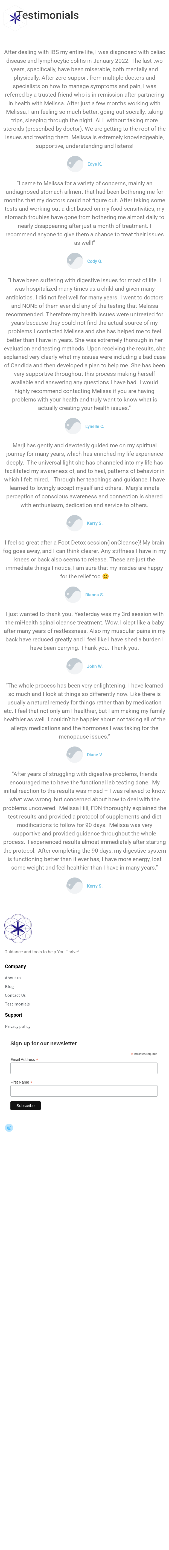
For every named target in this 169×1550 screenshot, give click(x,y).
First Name (21, 1082)
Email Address (24, 1059)
